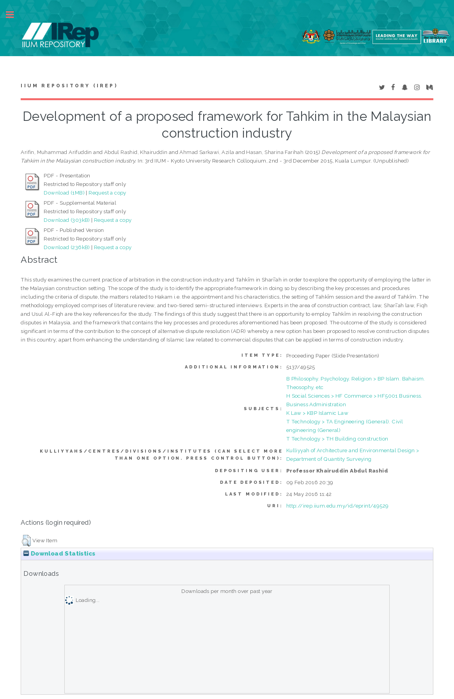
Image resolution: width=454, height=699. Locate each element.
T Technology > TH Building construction (337, 438)
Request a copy (107, 192)
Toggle (14, 14)
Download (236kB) (67, 247)
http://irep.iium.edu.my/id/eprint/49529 (337, 506)
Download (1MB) (64, 192)
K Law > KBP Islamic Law (317, 413)
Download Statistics (59, 553)
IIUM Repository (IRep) (69, 85)
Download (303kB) (67, 220)
